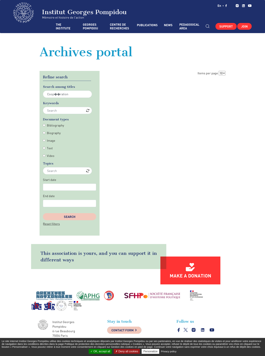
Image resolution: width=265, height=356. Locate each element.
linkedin (243, 6)
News (168, 25)
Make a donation (190, 275)
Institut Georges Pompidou (70, 13)
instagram (237, 6)
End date (49, 196)
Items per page (208, 73)
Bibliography (55, 125)
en (221, 5)
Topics (48, 163)
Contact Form (122, 330)
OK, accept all (100, 351)
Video (50, 156)
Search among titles (59, 87)
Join (244, 26)
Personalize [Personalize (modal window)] (150, 351)
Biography (54, 133)
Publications (147, 25)
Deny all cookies (126, 351)
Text (50, 148)
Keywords (51, 103)
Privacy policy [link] (168, 351)
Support (226, 26)
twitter (231, 5)
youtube (250, 6)
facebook (226, 5)
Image (51, 140)
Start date (49, 180)
